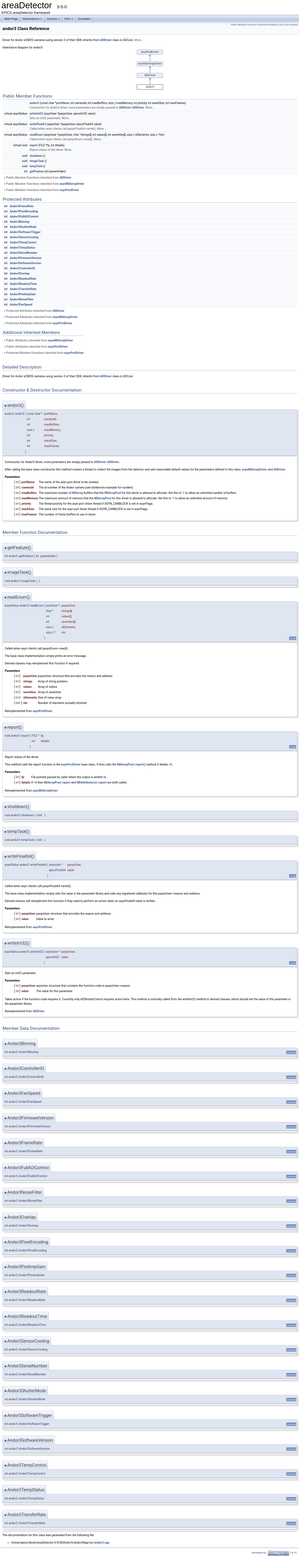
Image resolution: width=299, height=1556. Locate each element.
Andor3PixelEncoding (24, 211)
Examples (84, 18)
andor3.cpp (101, 1542)
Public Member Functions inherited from (37, 177)
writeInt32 (36, 113)
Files (69, 20)
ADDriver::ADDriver (131, 107)
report (34, 145)
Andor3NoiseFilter (22, 299)
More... (138, 40)
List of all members (288, 24)
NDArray (77, 492)
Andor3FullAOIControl (24, 216)
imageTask (37, 161)
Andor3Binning (19, 221)
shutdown (36, 155)
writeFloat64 (38, 124)
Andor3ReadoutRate (23, 278)
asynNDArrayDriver (72, 183)
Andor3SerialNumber (23, 252)
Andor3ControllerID (22, 268)
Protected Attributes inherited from (34, 310)
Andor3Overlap (19, 273)
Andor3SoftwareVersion (25, 263)
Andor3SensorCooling (24, 237)
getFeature (37, 171)
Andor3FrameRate (21, 206)
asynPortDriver (69, 190)
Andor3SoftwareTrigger (25, 232)
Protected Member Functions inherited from (44, 352)
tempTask (36, 166)
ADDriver (106, 40)
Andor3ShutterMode (23, 227)
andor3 (34, 103)
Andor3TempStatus (22, 247)
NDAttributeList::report (92, 782)
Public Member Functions (243, 24)
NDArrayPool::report (57, 782)
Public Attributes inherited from (38, 340)
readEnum (36, 134)
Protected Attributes (267, 24)
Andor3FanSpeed (21, 304)
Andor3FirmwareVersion (26, 258)
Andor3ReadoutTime (23, 283)
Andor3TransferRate (23, 289)
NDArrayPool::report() (131, 764)
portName (62, 103)
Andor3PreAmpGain (23, 294)
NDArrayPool (112, 492)
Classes (53, 20)
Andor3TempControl (23, 242)
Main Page (11, 18)
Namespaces (33, 20)
